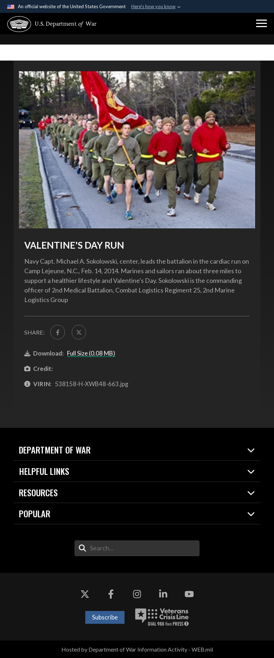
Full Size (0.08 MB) (91, 353)
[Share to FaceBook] (57, 332)
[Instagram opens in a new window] (137, 594)
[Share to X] (79, 332)
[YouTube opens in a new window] (189, 594)
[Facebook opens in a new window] (111, 594)
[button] (261, 23)
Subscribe (105, 617)
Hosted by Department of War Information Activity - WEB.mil (137, 649)
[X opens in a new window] (85, 594)
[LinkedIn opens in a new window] (163, 594)
